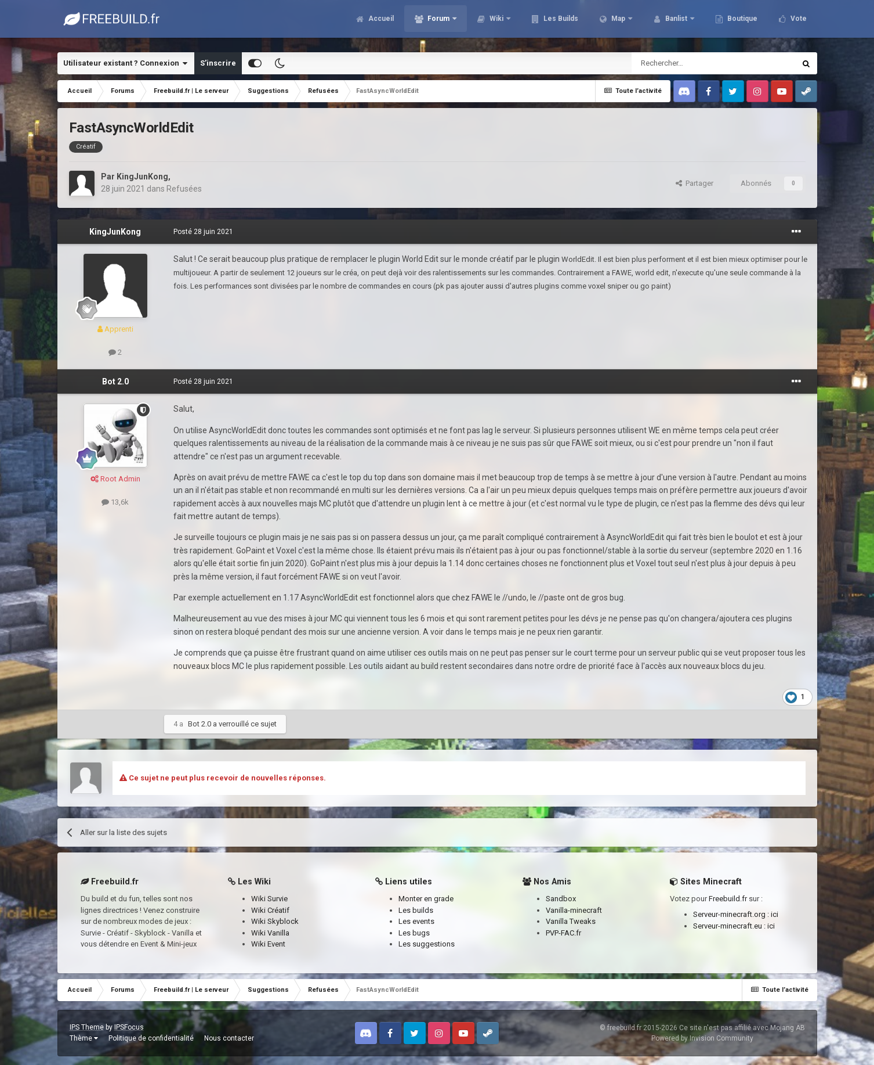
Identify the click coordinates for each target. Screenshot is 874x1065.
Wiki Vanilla (270, 933)
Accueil (380, 23)
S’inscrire (218, 63)
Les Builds (560, 23)
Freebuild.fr (728, 898)
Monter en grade (426, 898)
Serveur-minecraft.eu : (730, 926)
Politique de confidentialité (151, 1038)
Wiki (496, 23)
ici (774, 914)
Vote (798, 23)
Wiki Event (268, 944)
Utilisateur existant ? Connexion (125, 63)
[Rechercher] (689, 63)
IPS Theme (87, 1027)
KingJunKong (142, 176)
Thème (84, 1038)
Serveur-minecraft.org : (732, 914)
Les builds (415, 910)
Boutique (741, 23)
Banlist (676, 23)
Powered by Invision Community (702, 1038)
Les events (416, 921)
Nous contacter (229, 1038)
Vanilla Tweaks (571, 921)
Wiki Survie (269, 898)
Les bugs (414, 933)
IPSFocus (129, 1027)
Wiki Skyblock (275, 921)
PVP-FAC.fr (563, 933)
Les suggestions (426, 944)
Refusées (184, 188)
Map (618, 23)
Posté (203, 232)
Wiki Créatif (270, 910)
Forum (438, 23)
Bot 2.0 (115, 381)
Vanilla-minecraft (574, 910)
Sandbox (561, 898)
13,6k (115, 502)
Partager (694, 183)
